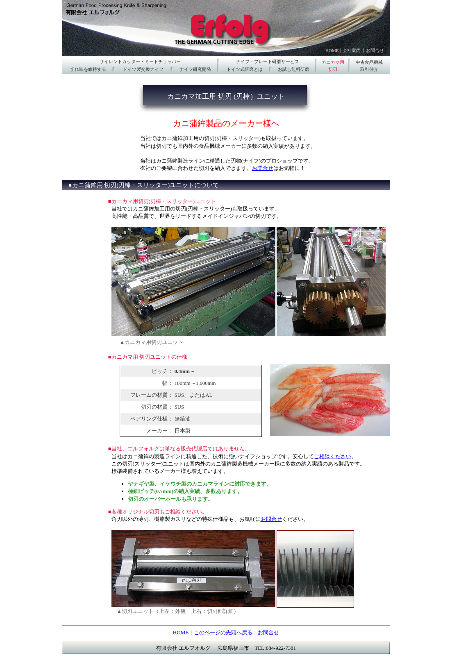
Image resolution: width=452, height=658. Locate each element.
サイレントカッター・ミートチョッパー (140, 61)
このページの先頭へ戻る (223, 632)
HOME (331, 50)
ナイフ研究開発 (195, 69)
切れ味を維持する (88, 69)
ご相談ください (332, 456)
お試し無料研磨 (293, 69)
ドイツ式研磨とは (245, 69)
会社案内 (352, 50)
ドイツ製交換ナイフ (143, 69)
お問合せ (375, 50)
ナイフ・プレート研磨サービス (267, 61)
